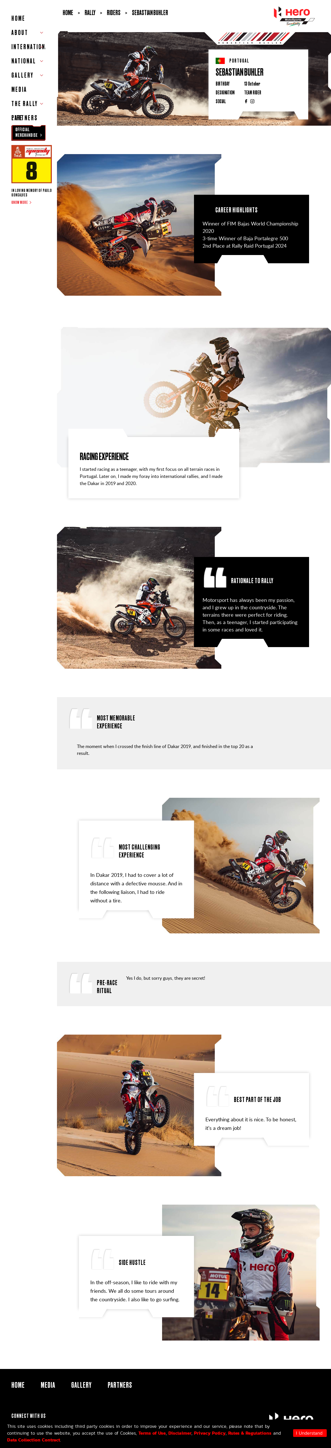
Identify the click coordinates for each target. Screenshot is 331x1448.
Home (68, 12)
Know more (19, 202)
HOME (18, 18)
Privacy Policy (210, 1433)
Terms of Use (152, 1433)
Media (19, 89)
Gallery (81, 1384)
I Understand (309, 1433)
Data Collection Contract (33, 1439)
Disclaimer (179, 1433)
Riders (113, 12)
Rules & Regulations (249, 1433)
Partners (24, 118)
